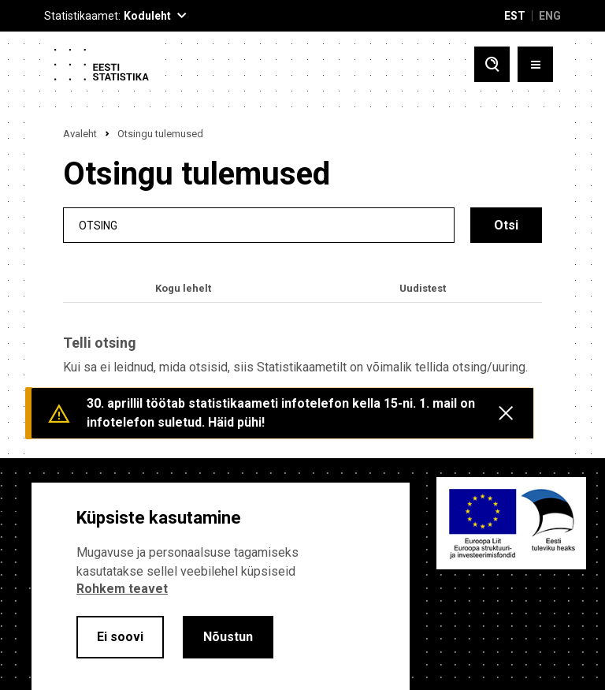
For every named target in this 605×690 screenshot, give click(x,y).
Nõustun (228, 636)
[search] (259, 225)
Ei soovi (120, 636)
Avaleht (80, 134)
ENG (550, 15)
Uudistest (422, 288)
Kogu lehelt (183, 288)
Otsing (98, 225)
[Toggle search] (492, 64)
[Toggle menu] (535, 64)
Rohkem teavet (122, 588)
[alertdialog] (221, 586)
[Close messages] (505, 413)
